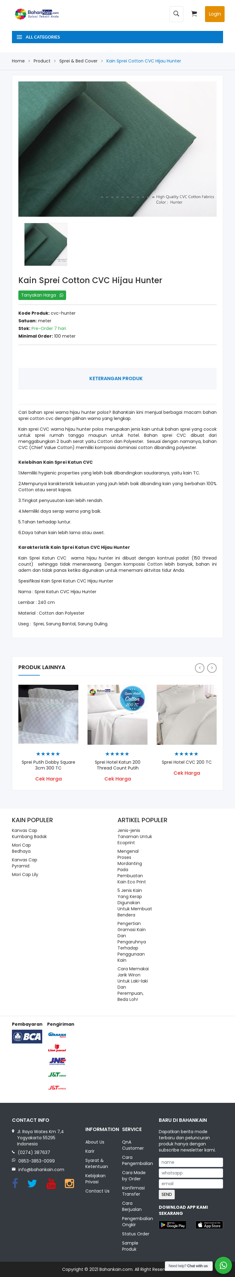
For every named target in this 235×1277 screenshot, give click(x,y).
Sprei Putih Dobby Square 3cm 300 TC (48, 765)
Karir (90, 1151)
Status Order (135, 1234)
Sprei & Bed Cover (78, 61)
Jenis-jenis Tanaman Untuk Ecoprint (135, 836)
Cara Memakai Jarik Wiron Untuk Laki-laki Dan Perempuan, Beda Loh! (133, 984)
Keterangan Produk (116, 378)
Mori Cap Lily (25, 874)
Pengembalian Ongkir (136, 1221)
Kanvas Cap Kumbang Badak (29, 833)
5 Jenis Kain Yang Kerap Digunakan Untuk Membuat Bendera (135, 902)
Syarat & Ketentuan (96, 1164)
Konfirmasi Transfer (133, 1191)
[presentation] (199, 668)
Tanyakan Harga (42, 295)
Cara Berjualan (132, 1206)
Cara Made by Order (134, 1176)
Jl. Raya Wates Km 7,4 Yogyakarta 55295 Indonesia (40, 1138)
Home (18, 61)
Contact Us (97, 1191)
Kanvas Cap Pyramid (24, 863)
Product (42, 61)
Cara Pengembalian (136, 1161)
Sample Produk (130, 1246)
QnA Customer (133, 1145)
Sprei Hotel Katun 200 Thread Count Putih (117, 765)
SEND (167, 1194)
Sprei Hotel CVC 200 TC (187, 762)
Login (215, 13)
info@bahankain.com (41, 1170)
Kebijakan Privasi (95, 1179)
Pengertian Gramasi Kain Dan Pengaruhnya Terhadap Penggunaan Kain (132, 941)
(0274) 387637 (34, 1152)
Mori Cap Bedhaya (21, 848)
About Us (94, 1142)
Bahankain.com (115, 1269)
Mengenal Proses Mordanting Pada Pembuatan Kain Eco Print (132, 866)
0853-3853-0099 (36, 1161)
